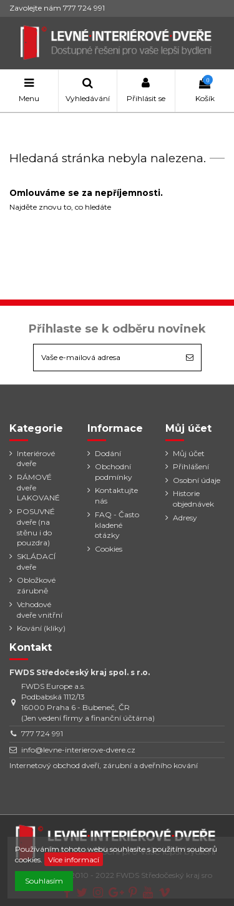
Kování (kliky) (41, 628)
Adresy (185, 517)
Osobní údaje (196, 480)
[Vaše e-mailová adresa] (106, 357)
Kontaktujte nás (116, 495)
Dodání (108, 453)
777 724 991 (42, 733)
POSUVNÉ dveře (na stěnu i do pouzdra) (36, 527)
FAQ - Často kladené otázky (117, 525)
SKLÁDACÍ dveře (36, 562)
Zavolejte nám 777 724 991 (57, 7)
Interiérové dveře (36, 459)
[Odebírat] (189, 357)
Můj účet (189, 453)
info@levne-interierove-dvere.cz (78, 749)
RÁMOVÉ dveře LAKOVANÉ (38, 487)
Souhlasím (44, 880)
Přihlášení (191, 466)
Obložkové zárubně (36, 585)
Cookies (108, 548)
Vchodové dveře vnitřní (39, 610)
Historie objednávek (193, 499)
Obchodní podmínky (113, 472)
